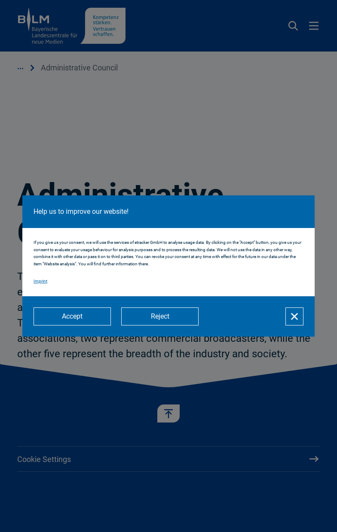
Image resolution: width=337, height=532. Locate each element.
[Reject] (160, 316)
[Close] (294, 316)
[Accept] (72, 316)
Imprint (40, 281)
